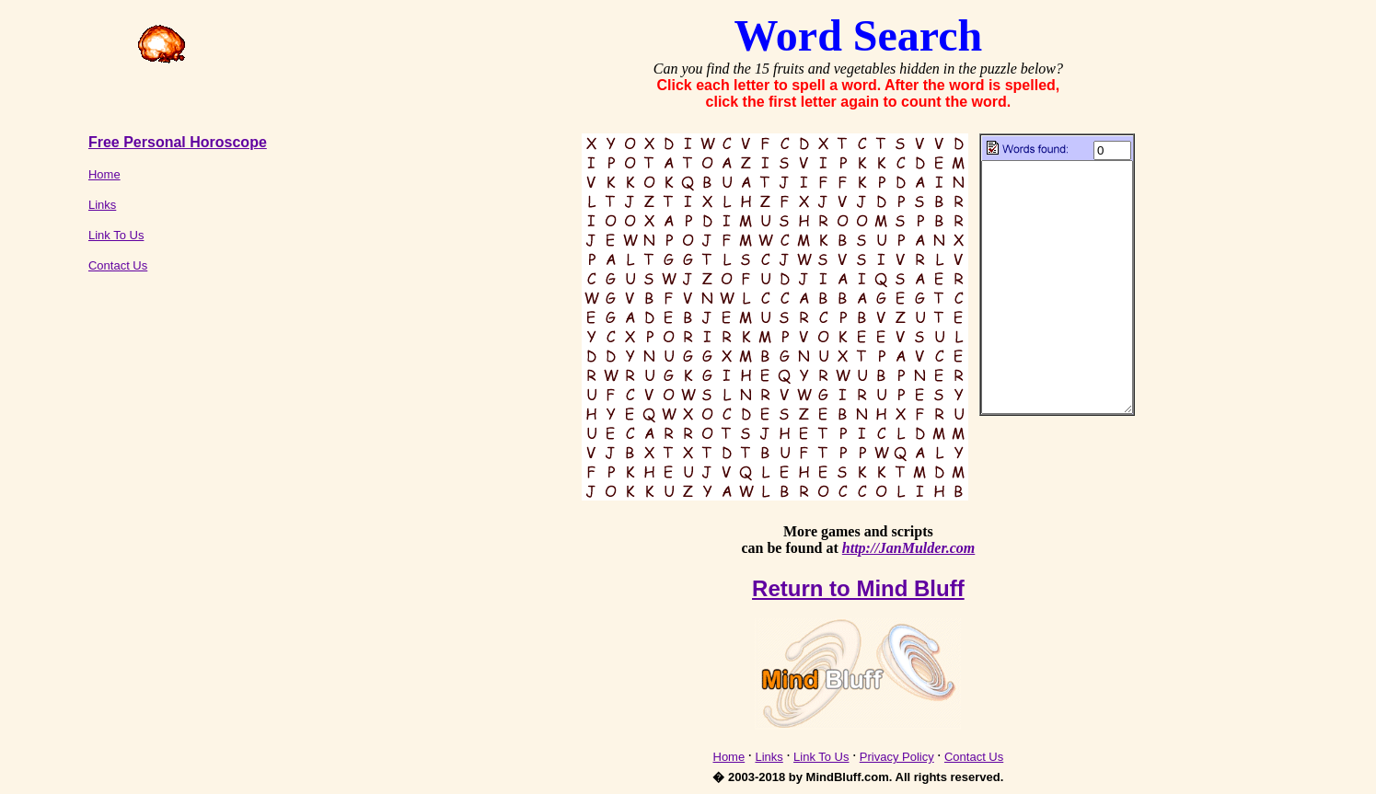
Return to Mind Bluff (858, 588)
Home (104, 174)
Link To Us (116, 235)
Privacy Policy (897, 757)
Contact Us (117, 265)
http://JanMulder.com (908, 548)
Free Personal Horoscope (177, 142)
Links (102, 205)
